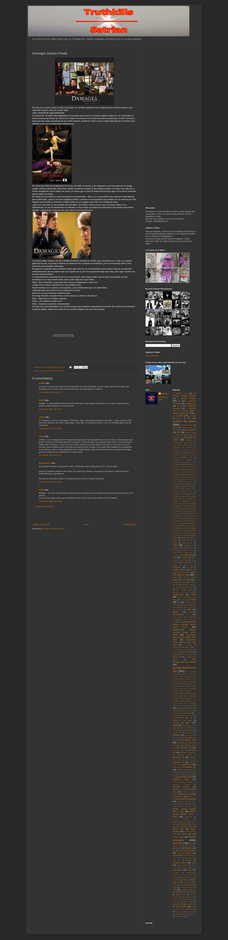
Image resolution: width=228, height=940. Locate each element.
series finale (186, 834)
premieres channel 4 (188, 752)
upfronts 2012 (186, 902)
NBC (187, 723)
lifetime (175, 674)
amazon (179, 418)
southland (176, 855)
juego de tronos (187, 652)
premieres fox (178, 762)
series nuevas (178, 837)
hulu (174, 622)
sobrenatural (191, 851)
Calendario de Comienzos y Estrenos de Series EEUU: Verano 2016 (184, 477)
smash (181, 850)
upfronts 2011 (181, 894)
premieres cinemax (184, 755)
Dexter (182, 562)
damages (42, 371)
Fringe (193, 599)
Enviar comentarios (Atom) (53, 529)
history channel (178, 617)
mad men (191, 708)
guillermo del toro (184, 605)
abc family (192, 416)
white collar (189, 912)
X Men (193, 914)
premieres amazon (179, 745)
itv (189, 647)
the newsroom (186, 882)
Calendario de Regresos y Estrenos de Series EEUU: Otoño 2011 (184, 506)
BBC (178, 432)
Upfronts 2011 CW (179, 899)
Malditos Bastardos (179, 710)
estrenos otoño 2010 (186, 587)
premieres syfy (186, 794)
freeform (180, 597)
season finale (51, 371)
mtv (190, 718)
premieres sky (178, 789)
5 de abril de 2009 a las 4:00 (50, 455)
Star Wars (177, 860)
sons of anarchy (184, 853)
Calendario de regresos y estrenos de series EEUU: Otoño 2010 (184, 501)
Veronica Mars (177, 909)
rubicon (193, 824)
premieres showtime (181, 787)
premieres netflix (181, 780)
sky (174, 850)
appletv (175, 427)
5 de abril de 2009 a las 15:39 (50, 501)
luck (177, 708)
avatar (183, 427)
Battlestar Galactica (188, 430)
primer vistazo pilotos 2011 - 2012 (184, 810)
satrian (41, 400)
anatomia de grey (186, 425)
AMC (189, 418)
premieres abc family (185, 743)
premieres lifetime (179, 774)
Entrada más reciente (41, 524)
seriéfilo (42, 383)
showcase (178, 848)
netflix (175, 725)
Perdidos (176, 735)
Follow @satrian (151, 356)
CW (174, 557)
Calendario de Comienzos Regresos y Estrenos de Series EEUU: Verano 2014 (184, 442)
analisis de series (184, 421)
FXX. (186, 602)
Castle (184, 543)
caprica (175, 543)
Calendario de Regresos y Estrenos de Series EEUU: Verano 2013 (184, 521)
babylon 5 (190, 427)
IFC (180, 622)
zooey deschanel (180, 916)
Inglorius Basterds (179, 647)
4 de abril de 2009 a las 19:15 (50, 409)
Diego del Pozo (45, 463)
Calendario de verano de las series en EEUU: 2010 (184, 525)
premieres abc (189, 740)
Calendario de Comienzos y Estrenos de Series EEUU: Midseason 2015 (184, 450)
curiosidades (187, 555)
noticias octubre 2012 (189, 725)
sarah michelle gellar (184, 826)
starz (194, 863)
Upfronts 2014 (191, 904)
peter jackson (189, 735)
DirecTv (190, 562)
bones (188, 435)
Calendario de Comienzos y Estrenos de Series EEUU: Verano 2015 (184, 472)
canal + (181, 535)
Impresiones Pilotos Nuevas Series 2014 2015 (184, 632)
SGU (190, 843)
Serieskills (60, 371)
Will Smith (176, 914)
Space (185, 855)
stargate (189, 860)
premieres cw (178, 757)
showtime (188, 848)
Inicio (87, 524)
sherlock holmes (190, 845)
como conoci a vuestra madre (183, 552)
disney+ (175, 565)
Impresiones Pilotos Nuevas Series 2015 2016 (184, 637)
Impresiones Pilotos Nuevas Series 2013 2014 (184, 624)
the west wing (183, 887)
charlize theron (178, 548)
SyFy (190, 870)
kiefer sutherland (187, 654)
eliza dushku (182, 582)
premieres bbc (186, 748)
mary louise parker (179, 713)
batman (175, 430)
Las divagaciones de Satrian (184, 660)
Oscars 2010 (177, 733)
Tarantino (176, 872)
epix (177, 584)
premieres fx (186, 765)
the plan (182, 885)
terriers (175, 877)
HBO (189, 610)
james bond (184, 649)
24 (179, 401)
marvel (191, 710)
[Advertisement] (84, 515)
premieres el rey (187, 760)
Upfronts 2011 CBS (188, 897)
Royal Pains (184, 824)
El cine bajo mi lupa (184, 573)
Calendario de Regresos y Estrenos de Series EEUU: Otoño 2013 (184, 516)
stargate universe (180, 863)
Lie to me (189, 671)
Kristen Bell (177, 657)
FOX (193, 594)
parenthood (189, 733)
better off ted (189, 432)
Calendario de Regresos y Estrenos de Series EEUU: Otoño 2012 (184, 511)
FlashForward (178, 595)
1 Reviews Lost (180, 394)
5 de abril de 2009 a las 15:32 (50, 482)
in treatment (188, 645)
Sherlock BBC (177, 845)
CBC (191, 543)
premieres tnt (178, 797)
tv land (185, 892)
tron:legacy (190, 890)
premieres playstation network (183, 782)
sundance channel (187, 867)
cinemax (190, 548)
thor (192, 887)
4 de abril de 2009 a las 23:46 (50, 429)
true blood (176, 892)
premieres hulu (177, 772)
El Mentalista (185, 577)
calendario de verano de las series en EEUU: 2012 (184, 533)
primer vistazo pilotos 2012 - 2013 (184, 814)
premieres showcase (181, 784)
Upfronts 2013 (178, 904)
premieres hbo (190, 767)
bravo (179, 437)
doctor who (188, 565)
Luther (183, 708)
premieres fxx (177, 767)
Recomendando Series (180, 822)
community (189, 550)
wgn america (179, 912)
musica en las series (182, 720)
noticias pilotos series (181, 728)
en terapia (192, 582)
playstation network (179, 737)
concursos (176, 555)
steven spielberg (182, 865)
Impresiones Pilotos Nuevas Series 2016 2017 (184, 642)
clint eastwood (177, 550)
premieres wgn (182, 801)
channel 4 (188, 545)
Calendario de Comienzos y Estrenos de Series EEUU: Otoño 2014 (184, 462)
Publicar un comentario (45, 506)
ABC (181, 416)
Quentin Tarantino (181, 819)
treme (182, 890)
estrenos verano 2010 (182, 589)
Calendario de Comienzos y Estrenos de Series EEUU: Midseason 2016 (184, 454)
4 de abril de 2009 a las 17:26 (50, 392)
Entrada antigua (130, 524)
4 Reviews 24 (190, 404)
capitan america (187, 540)
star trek (190, 858)
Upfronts (193, 892)
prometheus (188, 817)
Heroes (176, 612)
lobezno (186, 705)
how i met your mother (186, 619)
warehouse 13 (190, 909)
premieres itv (189, 772)
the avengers (184, 877)
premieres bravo (178, 750)
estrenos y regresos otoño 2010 (183, 592)
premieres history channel (185, 770)
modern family (178, 718)
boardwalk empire (178, 435)
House (175, 619)
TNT (174, 890)
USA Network (181, 907)
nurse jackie (190, 730)
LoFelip (42, 417)
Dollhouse (177, 567)
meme (189, 713)
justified (175, 654)
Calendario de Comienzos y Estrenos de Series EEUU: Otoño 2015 (184, 467)
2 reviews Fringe (187, 398)
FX (179, 602)
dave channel (183, 560)
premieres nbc (184, 777)
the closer (186, 880)
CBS (175, 545)
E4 (188, 567)
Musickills (176, 723)
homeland (190, 617)
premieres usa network (187, 799)
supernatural (178, 870)
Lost (194, 706)
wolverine (185, 914)
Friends (183, 600)
